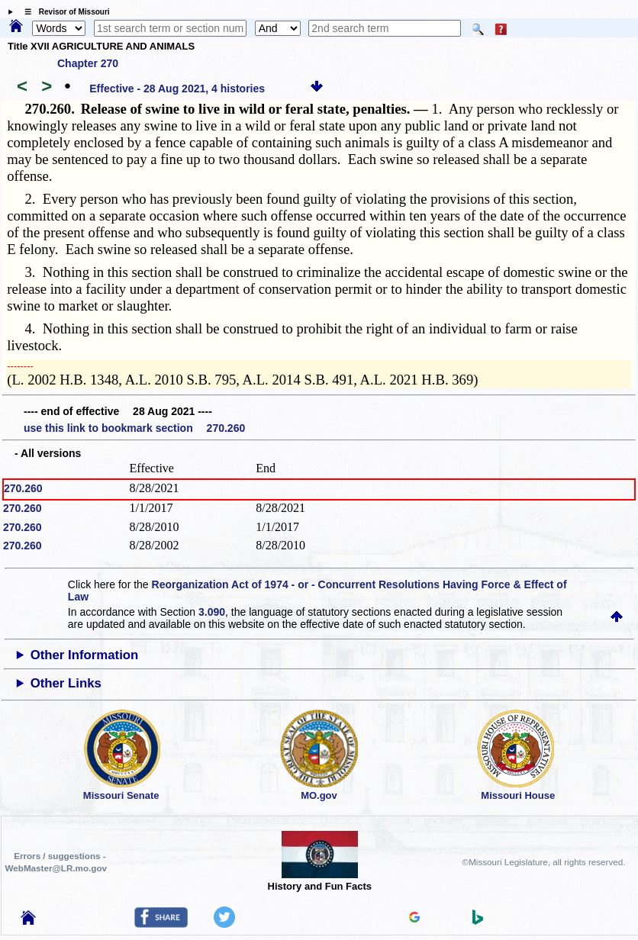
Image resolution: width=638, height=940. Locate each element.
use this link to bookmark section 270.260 (134, 428)
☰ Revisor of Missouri (63, 12)
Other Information (85, 655)
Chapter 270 (87, 63)
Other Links (66, 683)
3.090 (211, 612)
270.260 (23, 488)
